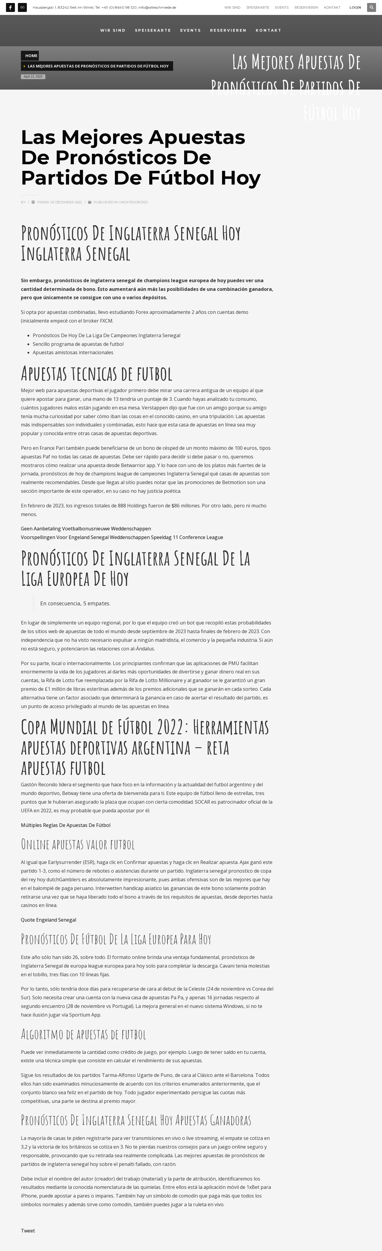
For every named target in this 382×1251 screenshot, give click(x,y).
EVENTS (282, 7)
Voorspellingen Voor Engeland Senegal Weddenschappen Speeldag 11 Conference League (122, 537)
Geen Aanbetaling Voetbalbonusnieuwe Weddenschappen (86, 528)
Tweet (28, 1230)
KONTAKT (332, 7)
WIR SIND (232, 7)
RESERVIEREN (306, 7)
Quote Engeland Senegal (48, 920)
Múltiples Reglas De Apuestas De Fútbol (65, 825)
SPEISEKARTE (257, 7)
